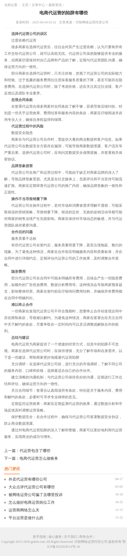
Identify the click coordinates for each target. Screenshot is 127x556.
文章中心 (38, 5)
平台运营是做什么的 (26, 518)
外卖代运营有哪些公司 (28, 479)
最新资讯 (55, 5)
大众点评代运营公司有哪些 (32, 487)
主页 (25, 5)
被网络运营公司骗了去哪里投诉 (36, 495)
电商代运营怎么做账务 (39, 458)
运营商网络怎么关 (24, 510)
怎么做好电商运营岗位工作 (32, 502)
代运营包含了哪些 (35, 451)
